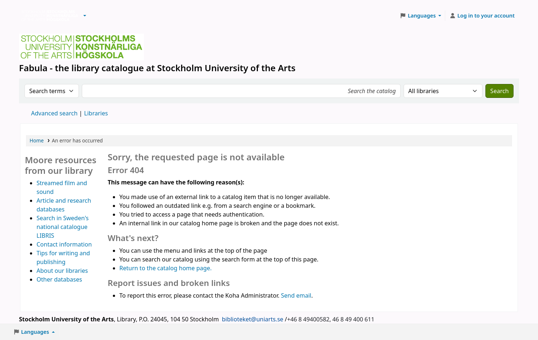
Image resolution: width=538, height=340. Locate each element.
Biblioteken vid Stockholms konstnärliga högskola (47, 15)
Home (37, 140)
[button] (84, 16)
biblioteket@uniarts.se (252, 319)
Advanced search (54, 113)
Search (499, 91)
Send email (296, 295)
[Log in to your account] (482, 16)
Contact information (64, 244)
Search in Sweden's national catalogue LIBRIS (63, 227)
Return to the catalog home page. (165, 268)
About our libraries (62, 271)
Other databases (59, 279)
